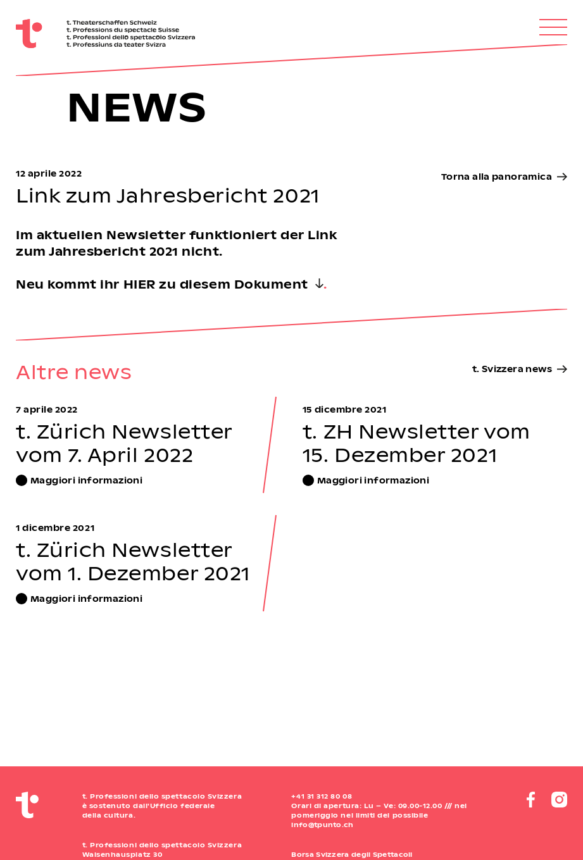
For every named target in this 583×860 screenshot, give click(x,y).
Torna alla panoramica (496, 176)
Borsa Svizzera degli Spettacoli (351, 854)
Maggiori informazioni (86, 480)
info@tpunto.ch (322, 824)
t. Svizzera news (512, 369)
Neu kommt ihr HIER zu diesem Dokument (162, 284)
